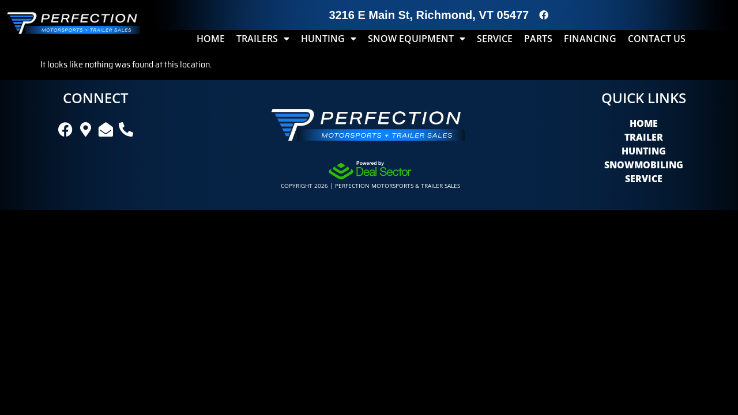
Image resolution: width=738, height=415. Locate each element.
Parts (538, 38)
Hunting (328, 38)
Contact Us (657, 38)
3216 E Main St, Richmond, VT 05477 (429, 15)
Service (495, 38)
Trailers (262, 38)
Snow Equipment (416, 38)
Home (211, 38)
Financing (590, 38)
